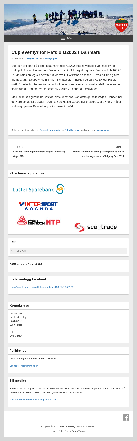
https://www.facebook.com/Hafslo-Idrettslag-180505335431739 (42, 287)
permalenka (103, 130)
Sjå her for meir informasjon (24, 365)
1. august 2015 (31, 58)
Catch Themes (79, 431)
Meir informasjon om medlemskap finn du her (33, 399)
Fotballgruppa (50, 58)
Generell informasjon (50, 130)
